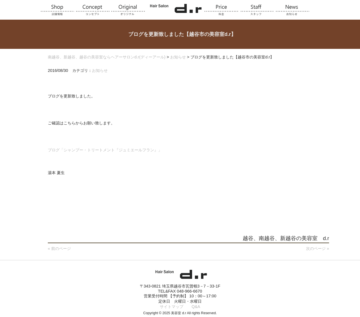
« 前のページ (59, 248)
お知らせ (100, 70)
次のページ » (317, 248)
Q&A (196, 306)
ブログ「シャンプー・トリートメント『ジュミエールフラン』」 (105, 150)
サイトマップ (171, 306)
